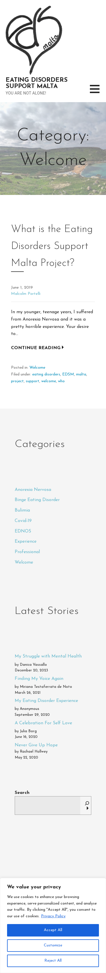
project (17, 381)
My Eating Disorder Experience (46, 701)
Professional (27, 552)
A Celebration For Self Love (43, 723)
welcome (48, 381)
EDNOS (23, 531)
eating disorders (46, 374)
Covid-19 (23, 521)
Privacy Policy (53, 916)
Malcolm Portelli (25, 294)
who (61, 381)
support (32, 381)
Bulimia (22, 510)
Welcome (37, 368)
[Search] (87, 805)
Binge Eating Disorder (37, 500)
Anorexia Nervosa (33, 489)
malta (81, 374)
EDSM (68, 374)
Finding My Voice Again (39, 678)
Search (22, 793)
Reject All (53, 961)
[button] (98, 92)
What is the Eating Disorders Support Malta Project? (52, 246)
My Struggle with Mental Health (48, 656)
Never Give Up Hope (36, 745)
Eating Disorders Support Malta (36, 83)
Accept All (53, 930)
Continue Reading (35, 348)
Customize (53, 945)
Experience (25, 541)
